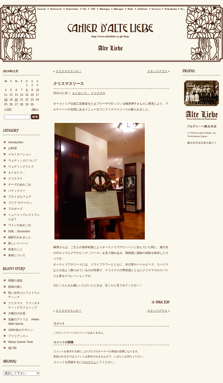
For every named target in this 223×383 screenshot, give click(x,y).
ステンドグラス (157, 71)
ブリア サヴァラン (20, 202)
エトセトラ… (80, 93)
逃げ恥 (12, 348)
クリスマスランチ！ (69, 71)
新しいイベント (18, 243)
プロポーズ (15, 208)
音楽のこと (15, 249)
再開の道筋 (15, 280)
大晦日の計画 (16, 313)
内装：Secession (19, 231)
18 (5, 99)
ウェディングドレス (21, 166)
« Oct (8, 109)
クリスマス (98, 93)
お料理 (12, 148)
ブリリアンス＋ (18, 336)
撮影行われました (19, 237)
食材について (16, 255)
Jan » (35, 109)
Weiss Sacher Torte (20, 342)
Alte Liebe (201, 115)
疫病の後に (15, 286)
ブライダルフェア (19, 196)
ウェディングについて (22, 160)
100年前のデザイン (20, 330)
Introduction (15, 142)
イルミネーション (19, 154)
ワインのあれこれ (19, 225)
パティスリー (16, 190)
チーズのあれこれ (19, 184)
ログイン (90, 362)
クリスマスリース (68, 84)
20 (16, 99)
